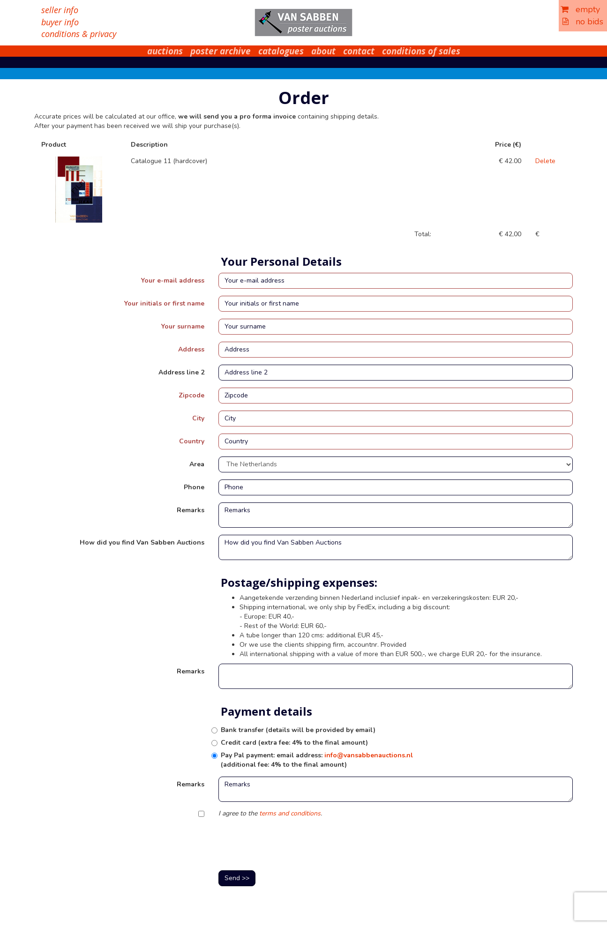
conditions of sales (421, 51)
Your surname (182, 326)
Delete (545, 161)
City (198, 418)
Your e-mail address (172, 280)
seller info (59, 9)
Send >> (237, 878)
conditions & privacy (78, 33)
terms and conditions (290, 813)
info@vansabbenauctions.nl (368, 755)
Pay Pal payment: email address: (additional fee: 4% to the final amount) (317, 760)
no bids (582, 21)
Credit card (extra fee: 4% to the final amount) (294, 742)
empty (580, 9)
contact (359, 51)
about (323, 51)
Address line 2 (181, 372)
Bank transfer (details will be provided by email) (298, 729)
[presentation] (289, 845)
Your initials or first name (164, 303)
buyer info (60, 22)
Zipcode (191, 395)
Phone (194, 487)
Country (191, 441)
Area (196, 464)
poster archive (220, 51)
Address (191, 349)
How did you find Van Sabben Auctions (142, 542)
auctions (165, 51)
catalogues (281, 51)
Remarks (190, 510)
